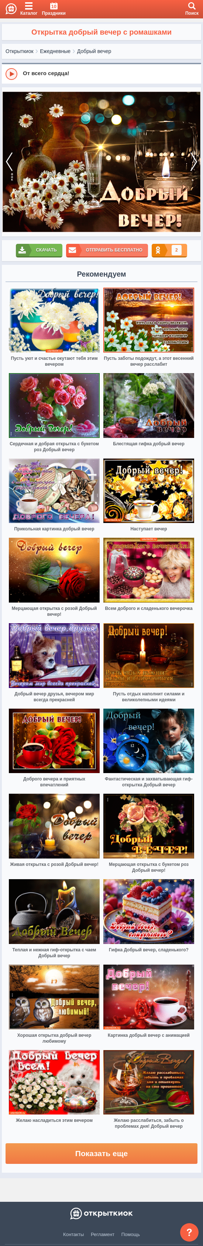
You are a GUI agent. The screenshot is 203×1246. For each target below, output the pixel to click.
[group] (101, 74)
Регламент (102, 1234)
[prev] (9, 162)
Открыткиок (20, 51)
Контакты (73, 1234)
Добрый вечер (94, 51)
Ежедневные (55, 51)
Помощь (130, 1234)
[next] (193, 162)
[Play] (11, 74)
